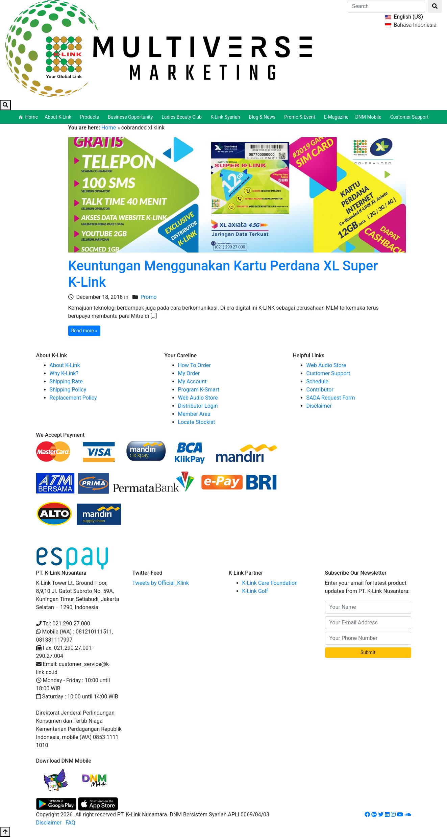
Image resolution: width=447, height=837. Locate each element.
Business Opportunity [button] (131, 117)
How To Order (194, 365)
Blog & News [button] (263, 117)
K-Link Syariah (226, 117)
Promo (149, 297)
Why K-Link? (64, 373)
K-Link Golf (255, 591)
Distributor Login (198, 406)
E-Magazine (336, 117)
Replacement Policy (73, 397)
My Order (189, 373)
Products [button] (90, 117)
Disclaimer (319, 406)
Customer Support (409, 117)
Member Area (194, 414)
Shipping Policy (68, 389)
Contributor (319, 389)
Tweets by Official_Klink (160, 583)
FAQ (70, 822)
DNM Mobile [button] (369, 117)
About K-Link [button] (59, 117)
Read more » (84, 330)
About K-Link (65, 365)
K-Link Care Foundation (270, 583)
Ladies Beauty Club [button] (183, 117)
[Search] (386, 6)
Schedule (317, 381)
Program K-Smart (199, 389)
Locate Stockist (196, 422)
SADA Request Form (330, 397)
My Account (192, 381)
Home (31, 117)
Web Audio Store (198, 397)
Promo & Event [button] (300, 117)
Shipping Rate (66, 381)
